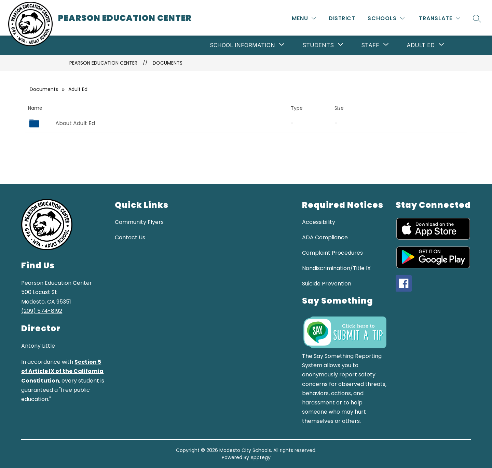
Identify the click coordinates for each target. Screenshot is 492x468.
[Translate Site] (439, 18)
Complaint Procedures (332, 253)
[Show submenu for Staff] (370, 45)
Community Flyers (139, 222)
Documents (167, 62)
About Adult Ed (75, 123)
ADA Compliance (325, 237)
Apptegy (260, 457)
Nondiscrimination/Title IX (336, 268)
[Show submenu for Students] (318, 45)
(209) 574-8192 (41, 311)
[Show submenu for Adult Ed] (421, 45)
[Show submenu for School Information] (242, 45)
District (342, 18)
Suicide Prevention (326, 284)
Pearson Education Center (103, 62)
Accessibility (318, 222)
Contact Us (130, 237)
